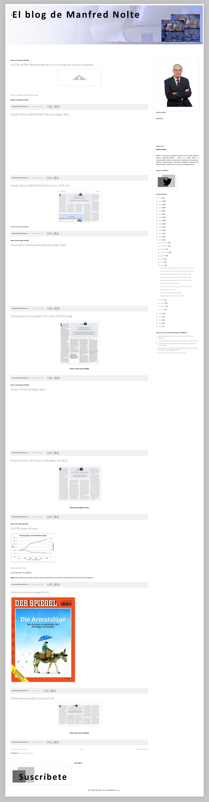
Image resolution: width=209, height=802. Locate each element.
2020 (160, 217)
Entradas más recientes (19, 749)
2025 (160, 201)
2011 (160, 317)
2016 (160, 230)
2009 (160, 323)
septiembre (164, 252)
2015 (160, 233)
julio (162, 259)
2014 (160, 237)
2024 (160, 204)
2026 (160, 198)
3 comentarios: (36, 690)
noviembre (164, 246)
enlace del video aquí (18, 568)
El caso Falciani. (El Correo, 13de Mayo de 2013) (39, 460)
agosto (162, 256)
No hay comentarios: (38, 106)
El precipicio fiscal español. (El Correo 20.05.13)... (176, 280)
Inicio (81, 749)
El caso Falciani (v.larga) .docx (28, 389)
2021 (160, 214)
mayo (162, 265)
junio (162, 262)
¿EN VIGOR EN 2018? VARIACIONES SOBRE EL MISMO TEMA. (178, 341)
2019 (160, 220)
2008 (160, 326)
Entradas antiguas (141, 749)
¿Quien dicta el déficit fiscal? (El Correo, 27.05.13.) (40, 185)
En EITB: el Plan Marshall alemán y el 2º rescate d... (177, 268)
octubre (163, 249)
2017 (160, 227)
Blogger (118, 790)
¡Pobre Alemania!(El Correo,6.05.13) (32, 698)
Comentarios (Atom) (26, 753)
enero (162, 309)
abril (162, 300)
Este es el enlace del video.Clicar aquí (24, 95)
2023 (160, 208)
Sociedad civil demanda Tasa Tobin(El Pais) (172, 353)
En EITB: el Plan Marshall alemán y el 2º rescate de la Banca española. (52, 64)
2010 (160, 320)
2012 (160, 313)
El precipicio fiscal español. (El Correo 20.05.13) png (41, 316)
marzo (162, 303)
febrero (163, 306)
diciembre (164, 243)
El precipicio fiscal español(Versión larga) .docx (38, 245)
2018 (160, 224)
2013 (160, 240)
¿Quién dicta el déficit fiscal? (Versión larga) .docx (40, 114)
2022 (160, 211)
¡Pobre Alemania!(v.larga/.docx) (30, 592)
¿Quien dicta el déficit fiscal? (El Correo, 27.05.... (176, 274)
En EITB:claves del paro (24, 528)
